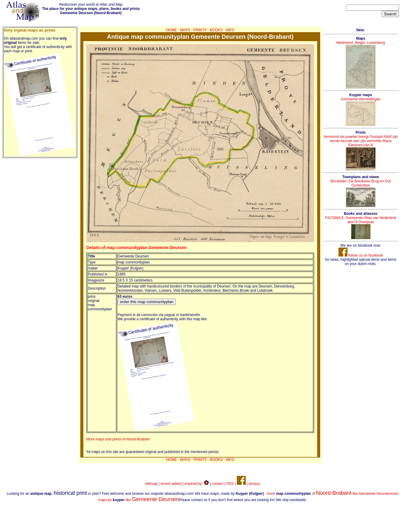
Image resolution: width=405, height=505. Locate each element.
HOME (171, 30)
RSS (230, 484)
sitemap (151, 484)
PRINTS (200, 30)
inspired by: (196, 484)
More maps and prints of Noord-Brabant (118, 439)
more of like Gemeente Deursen (328, 493)
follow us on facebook (360, 255)
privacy (254, 484)
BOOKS (216, 30)
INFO (230, 30)
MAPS (185, 30)
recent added (170, 484)
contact (218, 484)
